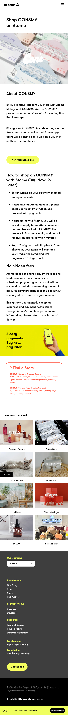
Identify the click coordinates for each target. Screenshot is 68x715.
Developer (12, 613)
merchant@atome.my (18, 653)
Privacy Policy (14, 629)
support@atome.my (17, 644)
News (10, 593)
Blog (9, 589)
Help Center (13, 597)
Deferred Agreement (17, 632)
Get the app (17, 666)
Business (11, 609)
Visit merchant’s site (23, 159)
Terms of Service (15, 625)
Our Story (12, 585)
